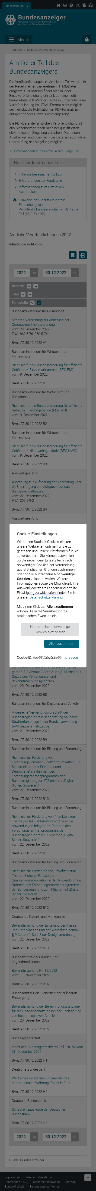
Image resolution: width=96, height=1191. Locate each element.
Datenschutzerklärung (46, 597)
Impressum (70, 657)
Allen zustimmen (61, 644)
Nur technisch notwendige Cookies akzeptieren (50, 629)
